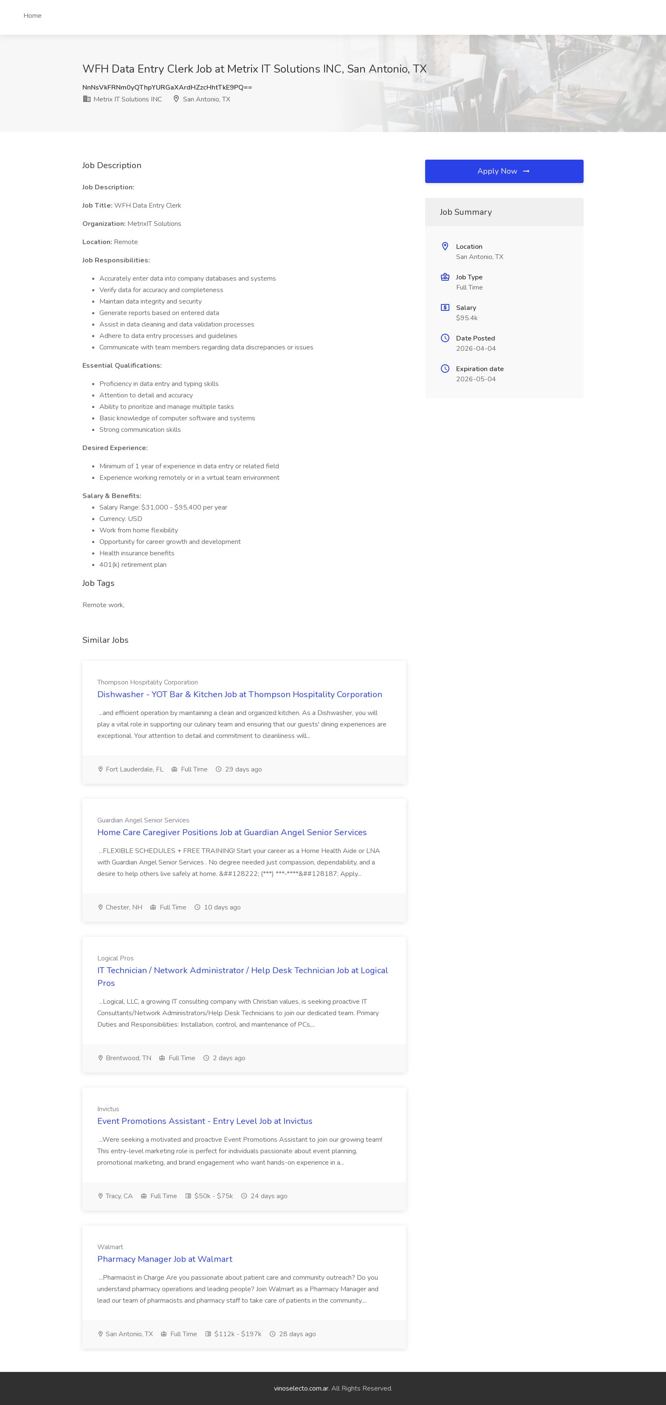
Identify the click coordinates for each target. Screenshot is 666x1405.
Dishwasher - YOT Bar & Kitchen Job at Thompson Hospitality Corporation (239, 694)
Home (32, 15)
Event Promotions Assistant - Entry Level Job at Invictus (205, 1121)
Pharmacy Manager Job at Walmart (164, 1259)
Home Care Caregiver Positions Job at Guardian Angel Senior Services (232, 832)
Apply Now (504, 171)
